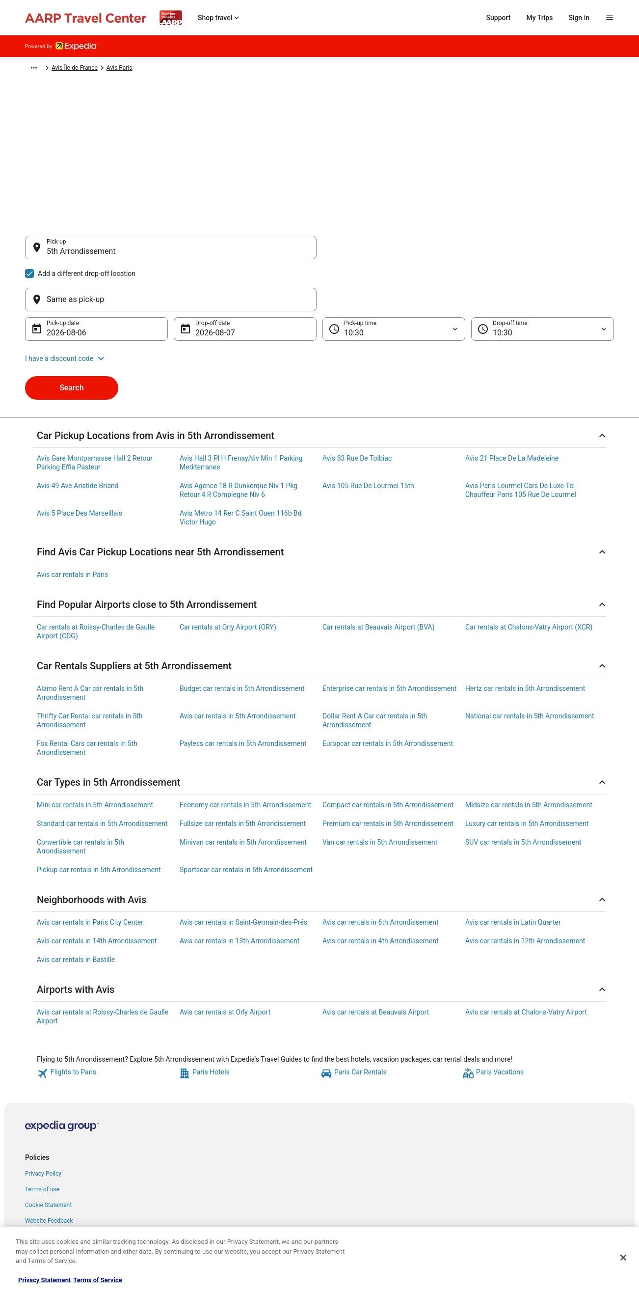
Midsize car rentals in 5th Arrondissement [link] (528, 758)
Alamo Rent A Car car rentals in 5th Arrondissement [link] (90, 645)
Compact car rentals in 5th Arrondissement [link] (387, 758)
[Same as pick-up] (468, 252)
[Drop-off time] (542, 282)
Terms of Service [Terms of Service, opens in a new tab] (97, 1280)
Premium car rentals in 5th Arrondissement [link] (387, 776)
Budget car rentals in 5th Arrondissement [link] (242, 641)
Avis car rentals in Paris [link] (72, 527)
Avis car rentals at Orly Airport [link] (225, 965)
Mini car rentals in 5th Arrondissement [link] (95, 758)
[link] (107, 1026)
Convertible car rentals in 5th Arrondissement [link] (80, 799)
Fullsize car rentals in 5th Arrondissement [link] (243, 776)
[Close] (623, 1257)
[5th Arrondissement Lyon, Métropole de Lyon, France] (171, 326)
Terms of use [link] (42, 1142)
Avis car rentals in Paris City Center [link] (90, 875)
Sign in (578, 18)
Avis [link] (124, 69)
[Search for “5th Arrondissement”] (171, 382)
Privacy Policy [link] (43, 1126)
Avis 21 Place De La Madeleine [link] (512, 411)
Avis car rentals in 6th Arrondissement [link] (380, 875)
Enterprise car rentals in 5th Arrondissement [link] (389, 641)
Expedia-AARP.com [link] (50, 69)
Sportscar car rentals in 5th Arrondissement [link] (246, 822)
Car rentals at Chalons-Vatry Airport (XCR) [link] (528, 580)
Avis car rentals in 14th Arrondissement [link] (97, 894)
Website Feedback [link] (49, 1173)
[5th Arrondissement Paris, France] (171, 296)
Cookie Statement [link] (48, 1157)
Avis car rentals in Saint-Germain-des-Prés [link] (243, 875)
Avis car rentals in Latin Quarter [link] (513, 875)
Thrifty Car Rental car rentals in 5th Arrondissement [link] (90, 673)
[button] (319, 311)
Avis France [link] (154, 69)
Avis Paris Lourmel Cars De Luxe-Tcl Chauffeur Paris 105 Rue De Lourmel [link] (520, 443)
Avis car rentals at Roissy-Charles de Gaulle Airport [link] (102, 969)
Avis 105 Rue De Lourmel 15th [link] (368, 438)
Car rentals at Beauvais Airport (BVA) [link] (378, 580)
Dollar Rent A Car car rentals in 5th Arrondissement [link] (374, 673)
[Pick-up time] (393, 282)
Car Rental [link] (96, 69)
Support (498, 18)
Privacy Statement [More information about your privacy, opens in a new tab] (44, 1280)
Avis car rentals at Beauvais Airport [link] (375, 965)
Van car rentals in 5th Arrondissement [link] (379, 795)
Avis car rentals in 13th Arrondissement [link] (239, 894)
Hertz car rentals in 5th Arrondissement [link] (525, 641)
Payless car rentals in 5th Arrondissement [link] (243, 696)
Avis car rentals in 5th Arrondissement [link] (238, 669)
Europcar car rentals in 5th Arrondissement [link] (387, 696)
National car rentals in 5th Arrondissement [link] (529, 669)
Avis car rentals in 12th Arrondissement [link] (525, 894)
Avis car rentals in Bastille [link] (76, 912)
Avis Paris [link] (246, 69)
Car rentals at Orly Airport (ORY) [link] (228, 580)
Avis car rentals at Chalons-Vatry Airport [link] (526, 965)
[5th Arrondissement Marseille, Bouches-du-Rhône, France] (171, 355)
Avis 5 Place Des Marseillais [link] (79, 466)
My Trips (540, 18)
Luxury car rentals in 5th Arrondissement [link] (526, 776)
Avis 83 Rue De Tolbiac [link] (357, 411)
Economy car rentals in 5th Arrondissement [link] (245, 758)
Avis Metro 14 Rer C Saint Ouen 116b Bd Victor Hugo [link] (241, 470)
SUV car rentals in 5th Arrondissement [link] (523, 795)
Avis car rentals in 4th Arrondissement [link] (380, 894)
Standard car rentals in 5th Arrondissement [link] (102, 776)
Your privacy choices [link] (52, 1189)
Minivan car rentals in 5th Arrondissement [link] (243, 795)
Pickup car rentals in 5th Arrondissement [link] (99, 822)
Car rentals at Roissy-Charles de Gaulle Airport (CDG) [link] (96, 584)
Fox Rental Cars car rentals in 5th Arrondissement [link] (87, 700)
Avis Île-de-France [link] (201, 69)
